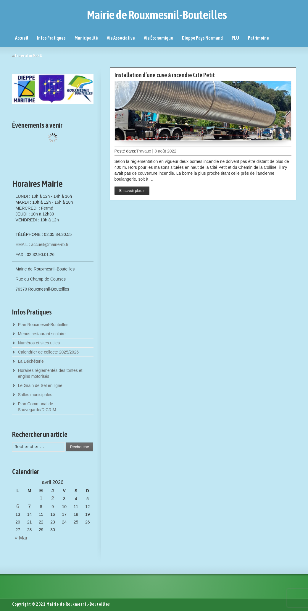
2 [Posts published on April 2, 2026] (52, 498)
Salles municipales (35, 394)
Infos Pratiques (51, 37)
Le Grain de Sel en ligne (40, 385)
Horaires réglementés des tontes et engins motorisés (50, 373)
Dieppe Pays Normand (202, 37)
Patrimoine (258, 37)
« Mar (20, 538)
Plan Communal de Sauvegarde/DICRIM (37, 406)
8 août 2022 (165, 151)
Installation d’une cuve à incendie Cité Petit (165, 75)
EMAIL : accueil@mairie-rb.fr (41, 244)
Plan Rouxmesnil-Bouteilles (43, 324)
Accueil (21, 37)
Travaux (143, 151)
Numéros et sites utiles (39, 343)
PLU (235, 37)
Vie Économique (158, 37)
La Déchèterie (31, 361)
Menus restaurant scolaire (42, 333)
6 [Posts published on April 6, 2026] (17, 506)
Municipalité (86, 37)
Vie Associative (121, 37)
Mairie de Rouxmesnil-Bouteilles (157, 14)
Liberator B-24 (28, 55)
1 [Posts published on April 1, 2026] (41, 498)
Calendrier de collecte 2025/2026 (48, 352)
